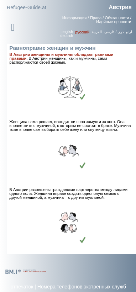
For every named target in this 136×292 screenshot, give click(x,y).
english (67, 32)
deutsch (67, 36)
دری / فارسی (114, 32)
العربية (97, 32)
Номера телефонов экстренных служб (81, 287)
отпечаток (22, 287)
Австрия (120, 7)
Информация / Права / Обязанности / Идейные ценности (96, 20)
